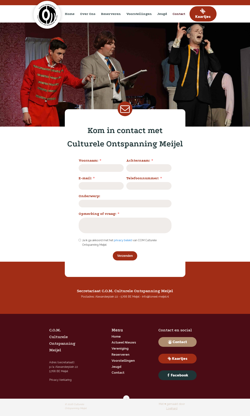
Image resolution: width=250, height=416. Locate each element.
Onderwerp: (89, 196)
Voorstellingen (139, 14)
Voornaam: (88, 160)
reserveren (111, 14)
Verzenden (125, 256)
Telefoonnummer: (142, 178)
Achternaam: (138, 160)
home (69, 14)
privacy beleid (123, 240)
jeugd (162, 14)
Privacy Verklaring (60, 379)
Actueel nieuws (124, 342)
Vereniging (120, 348)
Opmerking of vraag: (97, 214)
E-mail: (85, 178)
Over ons (87, 14)
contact (179, 14)
